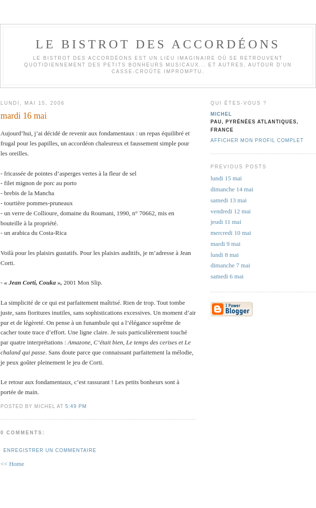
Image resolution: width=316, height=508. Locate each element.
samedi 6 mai (227, 276)
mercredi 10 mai (231, 232)
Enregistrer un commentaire (49, 450)
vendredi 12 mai (231, 211)
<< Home (12, 463)
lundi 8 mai (225, 254)
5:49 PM (76, 406)
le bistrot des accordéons (157, 44)
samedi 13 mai (229, 200)
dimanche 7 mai (230, 265)
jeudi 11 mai (226, 221)
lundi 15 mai (226, 178)
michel (221, 114)
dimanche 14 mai (232, 189)
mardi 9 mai (226, 243)
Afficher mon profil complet (257, 140)
